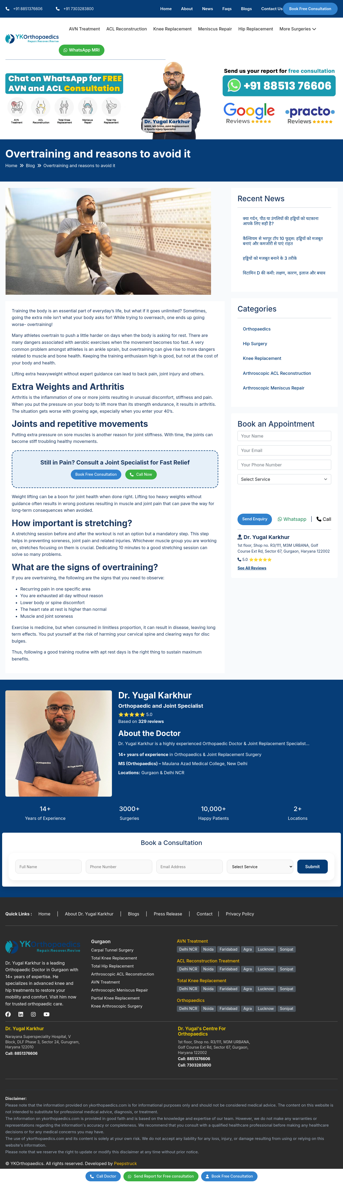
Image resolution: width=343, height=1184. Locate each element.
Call (324, 520)
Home (166, 8)
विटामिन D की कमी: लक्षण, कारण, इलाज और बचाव (284, 274)
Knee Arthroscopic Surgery (116, 1007)
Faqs (227, 8)
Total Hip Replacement (112, 967)
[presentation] (278, 499)
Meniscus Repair (215, 29)
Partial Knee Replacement (115, 999)
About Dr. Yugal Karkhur (89, 915)
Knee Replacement (172, 29)
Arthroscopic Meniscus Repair (273, 388)
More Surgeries (297, 29)
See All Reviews (251, 570)
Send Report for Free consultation (160, 1176)
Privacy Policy (240, 915)
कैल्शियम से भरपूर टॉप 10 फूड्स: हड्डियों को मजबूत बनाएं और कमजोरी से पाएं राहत (283, 242)
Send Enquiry (255, 520)
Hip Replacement (255, 29)
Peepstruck (125, 1164)
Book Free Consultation (310, 8)
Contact (204, 915)
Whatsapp (292, 520)
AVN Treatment (84, 29)
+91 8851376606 (27, 8)
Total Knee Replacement (114, 959)
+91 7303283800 (78, 8)
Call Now (143, 475)
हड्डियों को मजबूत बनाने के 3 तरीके (270, 259)
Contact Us (272, 8)
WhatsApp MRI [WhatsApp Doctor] (82, 50)
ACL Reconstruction (126, 29)
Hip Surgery (255, 344)
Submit (312, 868)
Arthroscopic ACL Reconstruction (277, 374)
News (207, 8)
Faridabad (228, 950)
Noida (208, 950)
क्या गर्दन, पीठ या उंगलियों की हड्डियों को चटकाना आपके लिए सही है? (280, 222)
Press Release (168, 915)
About (187, 8)
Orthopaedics (257, 329)
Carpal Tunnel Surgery (112, 951)
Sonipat (286, 950)
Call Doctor (97, 1176)
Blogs (246, 8)
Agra (247, 950)
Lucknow (266, 950)
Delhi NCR (188, 950)
